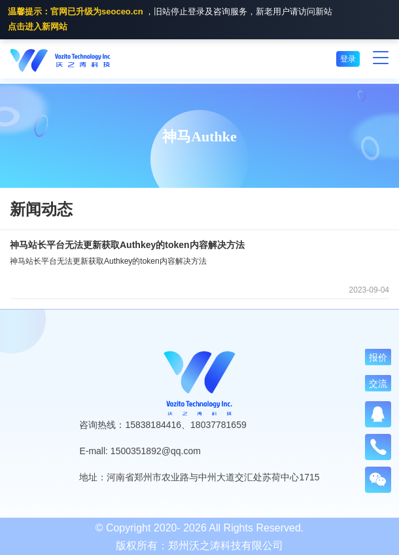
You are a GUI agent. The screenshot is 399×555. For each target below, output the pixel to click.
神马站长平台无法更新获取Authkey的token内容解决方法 (127, 245)
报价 (378, 357)
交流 (378, 383)
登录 (348, 58)
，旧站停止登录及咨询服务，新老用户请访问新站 (170, 20)
